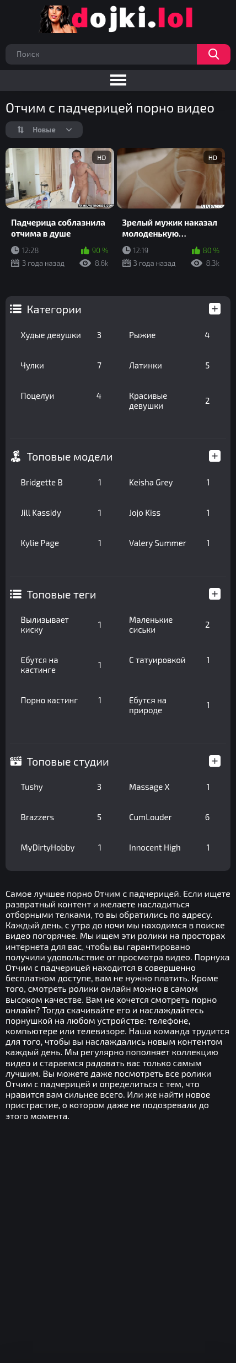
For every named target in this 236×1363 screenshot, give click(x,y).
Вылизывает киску (61, 624)
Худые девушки (61, 335)
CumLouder (169, 817)
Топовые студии (68, 761)
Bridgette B (61, 482)
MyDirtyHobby (61, 847)
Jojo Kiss (169, 512)
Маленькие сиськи (169, 624)
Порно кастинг (61, 700)
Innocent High (169, 847)
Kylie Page (61, 543)
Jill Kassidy (61, 512)
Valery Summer (169, 543)
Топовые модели (70, 456)
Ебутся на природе (169, 705)
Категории (54, 309)
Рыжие (169, 335)
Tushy (61, 787)
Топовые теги (61, 594)
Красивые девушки (169, 400)
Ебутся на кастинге (61, 665)
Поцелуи (61, 395)
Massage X (169, 787)
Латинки (169, 365)
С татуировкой (169, 660)
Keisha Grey (169, 482)
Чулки (61, 365)
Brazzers (61, 817)
